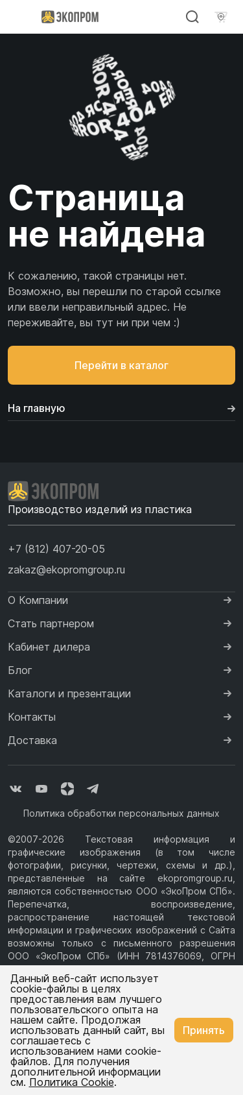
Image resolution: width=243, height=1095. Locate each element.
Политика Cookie (71, 1082)
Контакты (32, 716)
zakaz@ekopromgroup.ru (66, 569)
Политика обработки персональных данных (121, 813)
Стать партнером (51, 623)
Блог (20, 670)
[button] (56, 548)
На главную (121, 408)
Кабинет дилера (49, 646)
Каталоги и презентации (69, 693)
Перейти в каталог (121, 365)
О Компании (38, 600)
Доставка (32, 740)
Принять (204, 1030)
